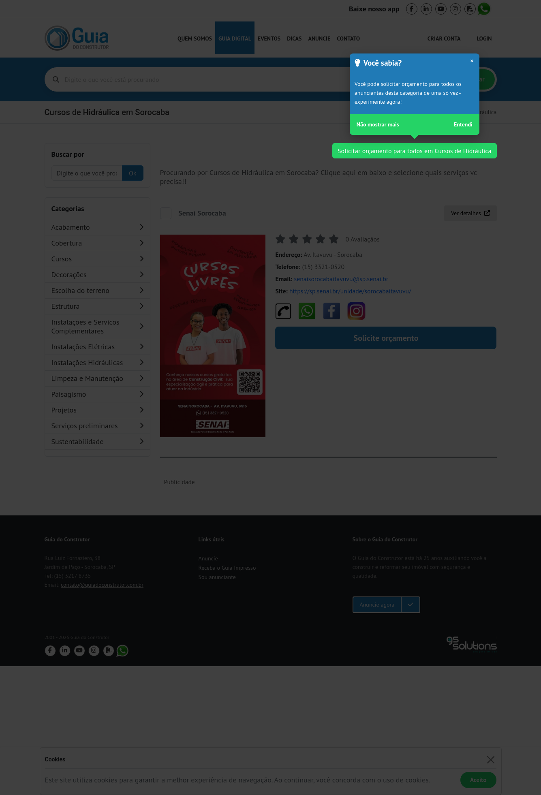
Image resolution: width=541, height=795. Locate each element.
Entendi (463, 124)
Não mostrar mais (378, 124)
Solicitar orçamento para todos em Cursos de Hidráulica (414, 151)
